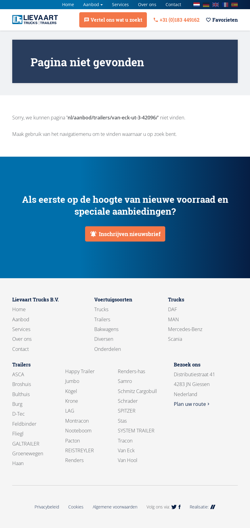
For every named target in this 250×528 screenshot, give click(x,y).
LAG (69, 410)
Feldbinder (24, 424)
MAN (173, 319)
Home (68, 4)
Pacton (72, 440)
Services (120, 4)
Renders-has (131, 371)
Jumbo (72, 381)
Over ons (147, 4)
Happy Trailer (80, 371)
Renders (74, 460)
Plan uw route (192, 404)
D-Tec (18, 413)
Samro (125, 381)
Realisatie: (202, 507)
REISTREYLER (79, 450)
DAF (172, 309)
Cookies (76, 507)
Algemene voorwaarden (115, 507)
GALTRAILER (25, 443)
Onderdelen (107, 349)
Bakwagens (106, 329)
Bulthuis (21, 394)
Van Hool (127, 460)
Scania (175, 339)
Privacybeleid (47, 507)
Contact (173, 4)
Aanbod (91, 4)
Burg (17, 404)
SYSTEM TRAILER (136, 430)
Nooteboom (78, 430)
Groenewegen (27, 453)
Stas (122, 420)
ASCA (18, 374)
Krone (71, 401)
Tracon (125, 440)
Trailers (102, 319)
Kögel (71, 391)
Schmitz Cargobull (137, 391)
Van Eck (126, 450)
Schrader (128, 401)
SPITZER (127, 410)
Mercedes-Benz (185, 329)
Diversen (103, 339)
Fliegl (18, 433)
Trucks (101, 309)
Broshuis (21, 384)
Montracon (77, 420)
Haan (18, 463)
